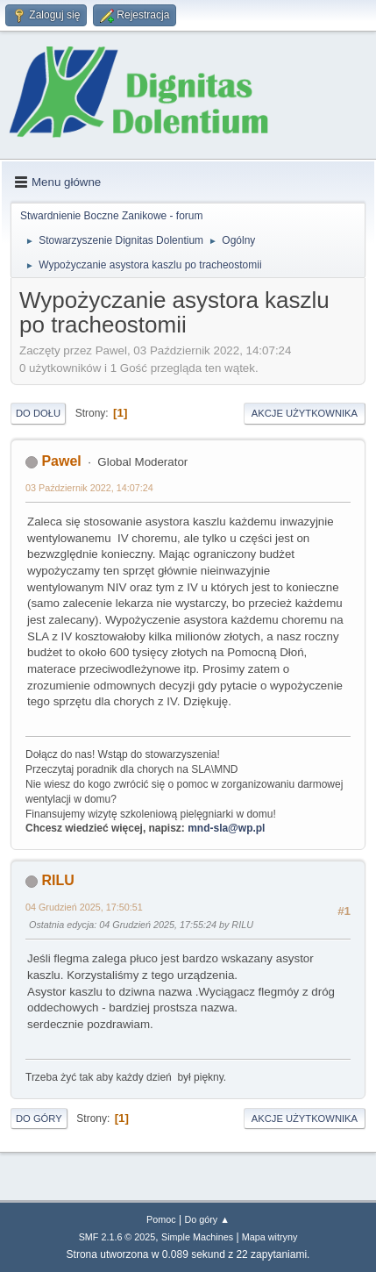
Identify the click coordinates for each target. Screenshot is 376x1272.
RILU (57, 880)
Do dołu (38, 413)
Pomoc (161, 1219)
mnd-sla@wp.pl (226, 828)
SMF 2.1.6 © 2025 (117, 1237)
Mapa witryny (270, 1237)
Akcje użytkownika (305, 413)
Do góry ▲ (206, 1219)
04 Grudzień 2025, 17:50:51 (84, 907)
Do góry (39, 1118)
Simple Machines (197, 1237)
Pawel (61, 461)
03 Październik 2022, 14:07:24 (89, 487)
